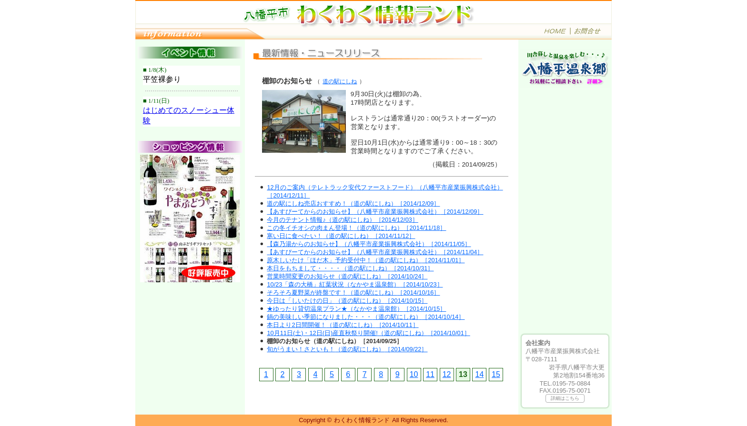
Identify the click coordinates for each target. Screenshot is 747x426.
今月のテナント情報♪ (342, 219)
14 (479, 374)
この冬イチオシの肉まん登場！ (356, 227)
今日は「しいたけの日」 (347, 300)
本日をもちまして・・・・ (350, 268)
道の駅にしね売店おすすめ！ (353, 203)
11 (430, 374)
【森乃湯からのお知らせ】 (369, 244)
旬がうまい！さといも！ (347, 349)
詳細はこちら (565, 398)
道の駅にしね (340, 81)
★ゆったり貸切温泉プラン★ (356, 308)
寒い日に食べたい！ (341, 235)
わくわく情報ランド (362, 420)
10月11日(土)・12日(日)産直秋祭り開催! (368, 333)
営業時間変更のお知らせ (347, 276)
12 (447, 374)
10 (414, 374)
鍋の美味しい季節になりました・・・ (365, 316)
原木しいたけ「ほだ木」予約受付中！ (365, 260)
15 (496, 374)
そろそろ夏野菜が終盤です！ (353, 292)
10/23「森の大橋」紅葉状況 (355, 284)
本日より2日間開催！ (342, 324)
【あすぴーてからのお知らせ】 (375, 211)
